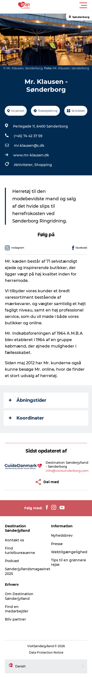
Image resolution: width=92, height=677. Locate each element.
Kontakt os (14, 540)
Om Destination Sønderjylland (19, 596)
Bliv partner (15, 619)
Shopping (43, 165)
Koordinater (26, 418)
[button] (68, 5)
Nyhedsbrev (62, 535)
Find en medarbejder (16, 608)
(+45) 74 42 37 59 (28, 136)
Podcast (12, 561)
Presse (57, 544)
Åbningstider (27, 400)
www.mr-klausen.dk (31, 155)
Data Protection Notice (46, 652)
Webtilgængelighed (69, 552)
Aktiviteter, (24, 165)
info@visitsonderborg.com (67, 471)
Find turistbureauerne (20, 550)
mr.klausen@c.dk (29, 145)
